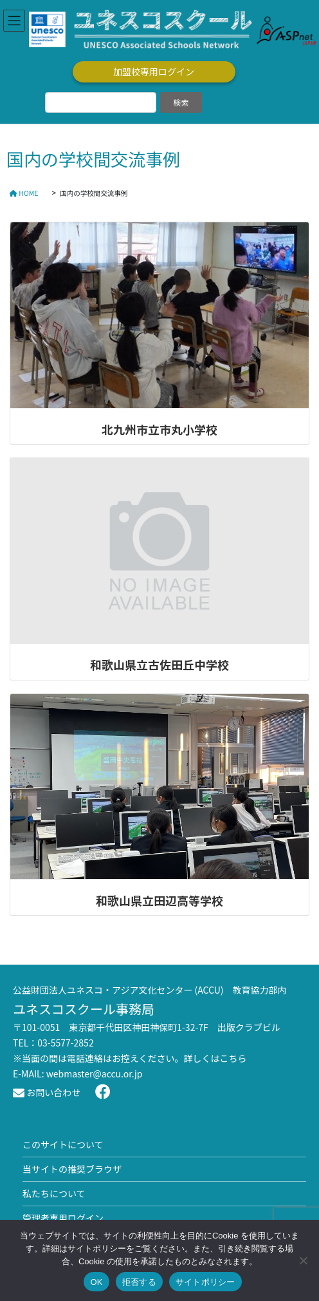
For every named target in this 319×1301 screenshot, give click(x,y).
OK (96, 1282)
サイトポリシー (205, 1282)
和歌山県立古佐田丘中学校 (159, 664)
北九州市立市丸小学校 (159, 429)
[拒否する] (302, 1260)
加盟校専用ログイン (153, 71)
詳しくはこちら (215, 1058)
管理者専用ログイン (63, 1217)
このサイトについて (63, 1144)
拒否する (139, 1282)
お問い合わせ (46, 1092)
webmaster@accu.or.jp (94, 1073)
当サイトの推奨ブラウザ (72, 1168)
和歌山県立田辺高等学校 (159, 900)
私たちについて (54, 1193)
